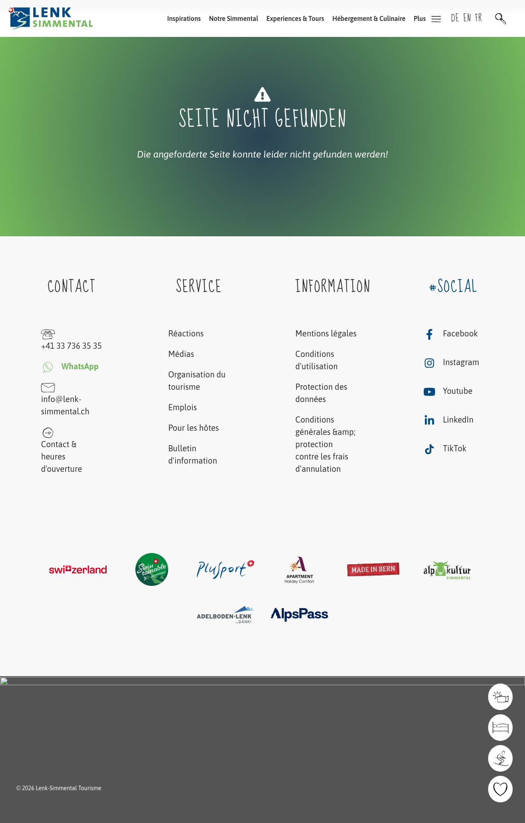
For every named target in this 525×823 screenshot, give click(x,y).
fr (478, 18)
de (455, 18)
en (467, 18)
